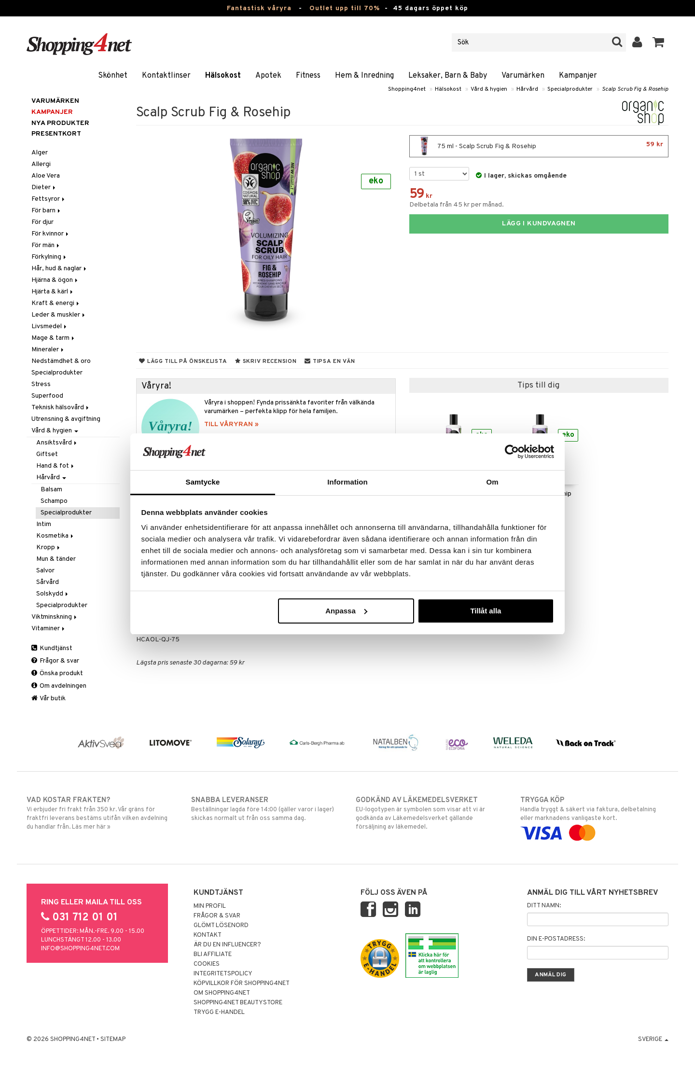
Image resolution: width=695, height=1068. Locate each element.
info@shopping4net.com (80, 949)
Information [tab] (347, 482)
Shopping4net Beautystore (238, 1003)
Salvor (45, 571)
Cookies (207, 964)
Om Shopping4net (222, 993)
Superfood (47, 396)
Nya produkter (60, 123)
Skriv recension (265, 361)
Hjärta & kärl (52, 292)
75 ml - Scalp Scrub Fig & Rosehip (539, 146)
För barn (46, 211)
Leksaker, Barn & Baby (447, 76)
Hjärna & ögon (55, 280)
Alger (39, 153)
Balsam (51, 489)
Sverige (653, 1039)
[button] (658, 42)
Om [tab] (492, 482)
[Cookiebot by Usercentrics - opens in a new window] (512, 451)
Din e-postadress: (556, 939)
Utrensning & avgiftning (65, 419)
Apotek (268, 76)
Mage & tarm (53, 338)
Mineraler (48, 350)
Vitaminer (48, 628)
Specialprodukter (570, 89)
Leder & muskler (58, 315)
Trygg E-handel (219, 1012)
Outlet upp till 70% (344, 8)
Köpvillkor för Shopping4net (242, 983)
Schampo (54, 501)
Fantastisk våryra (259, 8)
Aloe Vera (45, 176)
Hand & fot (55, 466)
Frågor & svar (55, 661)
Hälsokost (223, 76)
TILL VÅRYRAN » (231, 424)
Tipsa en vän (330, 361)
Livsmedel (49, 326)
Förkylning (49, 257)
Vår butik (48, 698)
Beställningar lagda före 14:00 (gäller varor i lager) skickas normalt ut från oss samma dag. (265, 808)
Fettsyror (48, 199)
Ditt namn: (544, 906)
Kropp (48, 547)
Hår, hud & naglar (59, 268)
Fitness (308, 76)
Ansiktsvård (57, 443)
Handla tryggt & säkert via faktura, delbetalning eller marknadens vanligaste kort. (594, 816)
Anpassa (346, 611)
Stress (41, 384)
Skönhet (112, 76)
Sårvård (47, 582)
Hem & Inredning (364, 76)
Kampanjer (578, 76)
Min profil (210, 906)
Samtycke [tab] (203, 482)
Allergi (41, 164)
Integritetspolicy (223, 974)
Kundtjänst (51, 648)
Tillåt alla (485, 611)
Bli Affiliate (213, 954)
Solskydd (53, 594)
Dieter (44, 187)
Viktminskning (54, 617)
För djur (42, 222)
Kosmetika (55, 536)
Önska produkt (57, 673)
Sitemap (112, 1039)
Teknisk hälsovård (60, 407)
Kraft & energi (56, 303)
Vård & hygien (489, 89)
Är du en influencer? (227, 945)
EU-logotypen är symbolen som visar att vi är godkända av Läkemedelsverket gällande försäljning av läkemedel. (430, 813)
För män (46, 245)
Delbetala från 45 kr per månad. (456, 205)
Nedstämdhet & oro (61, 361)
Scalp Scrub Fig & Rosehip (635, 89)
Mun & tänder (56, 559)
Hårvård (527, 89)
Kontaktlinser (166, 76)
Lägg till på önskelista (183, 361)
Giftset (47, 454)
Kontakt (208, 935)
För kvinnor (50, 234)
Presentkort (56, 134)
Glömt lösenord (221, 925)
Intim (43, 524)
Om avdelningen (58, 686)
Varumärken (522, 76)
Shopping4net (407, 89)
